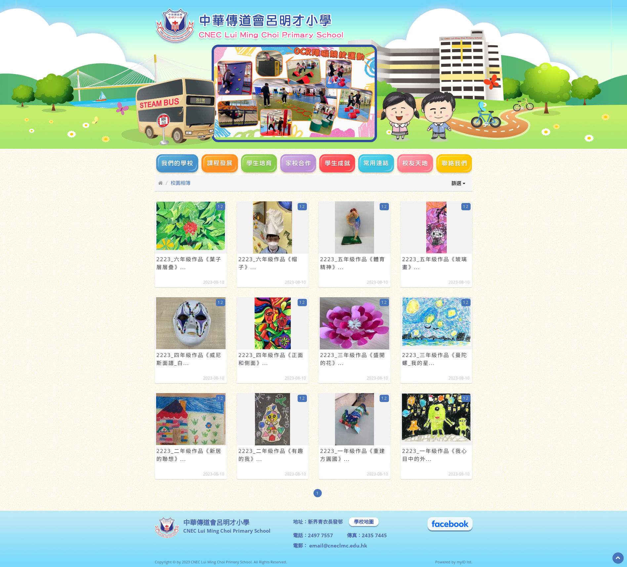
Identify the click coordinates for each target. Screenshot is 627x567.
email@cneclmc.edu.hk (337, 545)
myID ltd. (464, 561)
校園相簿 (180, 183)
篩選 (458, 183)
